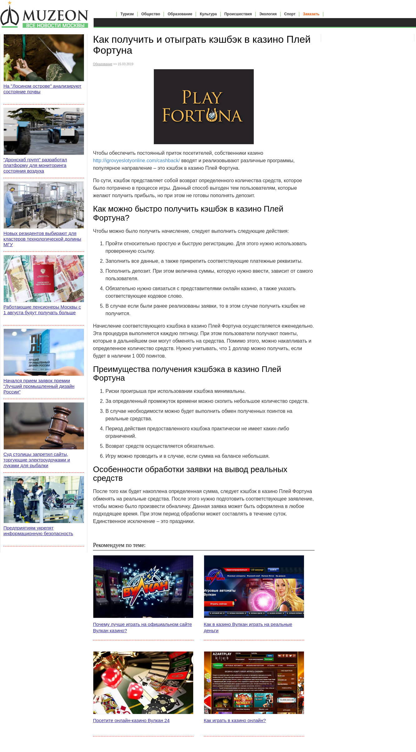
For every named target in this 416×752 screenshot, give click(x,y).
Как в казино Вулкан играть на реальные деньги (248, 627)
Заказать (311, 14)
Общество (150, 14)
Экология (268, 14)
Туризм (127, 14)
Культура (208, 14)
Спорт (290, 14)
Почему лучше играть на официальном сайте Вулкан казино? (142, 627)
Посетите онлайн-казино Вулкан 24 (131, 720)
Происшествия (238, 14)
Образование (180, 14)
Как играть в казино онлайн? (235, 720)
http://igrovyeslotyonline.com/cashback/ (136, 160)
